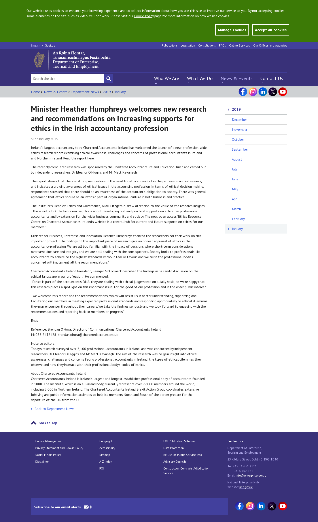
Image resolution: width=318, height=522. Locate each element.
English (36, 45)
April (235, 199)
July (234, 169)
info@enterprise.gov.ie (251, 475)
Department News (85, 92)
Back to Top (48, 423)
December (239, 119)
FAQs (222, 45)
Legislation (188, 45)
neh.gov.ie (246, 487)
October (238, 139)
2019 (107, 92)
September (240, 149)
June (235, 179)
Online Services (239, 45)
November (239, 129)
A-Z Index (105, 462)
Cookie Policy (143, 16)
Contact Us (271, 78)
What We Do (200, 78)
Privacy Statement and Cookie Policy (59, 448)
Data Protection (173, 448)
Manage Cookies (232, 29)
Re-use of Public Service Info (182, 455)
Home (35, 92)
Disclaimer (42, 462)
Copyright (105, 441)
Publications (170, 45)
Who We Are (166, 78)
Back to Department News (54, 408)
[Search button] (108, 78)
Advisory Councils (174, 462)
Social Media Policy (48, 455)
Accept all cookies (271, 29)
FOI (101, 468)
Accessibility (107, 448)
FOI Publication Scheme (179, 441)
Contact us (235, 441)
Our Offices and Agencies (270, 45)
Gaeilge (50, 45)
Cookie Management (48, 441)
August (237, 159)
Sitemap (104, 455)
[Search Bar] (67, 78)
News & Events (236, 78)
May (235, 189)
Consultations (207, 45)
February (238, 219)
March (236, 209)
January (120, 92)
